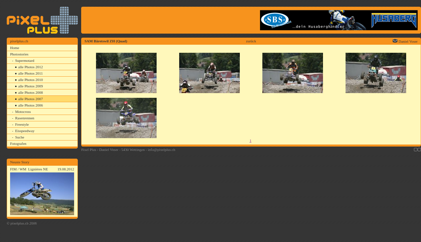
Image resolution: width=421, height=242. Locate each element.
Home (14, 48)
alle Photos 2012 (30, 67)
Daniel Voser (408, 41)
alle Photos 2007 (30, 99)
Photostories (19, 54)
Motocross (23, 112)
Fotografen (18, 144)
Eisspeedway (24, 131)
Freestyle (22, 124)
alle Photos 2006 (30, 105)
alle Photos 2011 (30, 73)
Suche (19, 137)
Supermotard (24, 60)
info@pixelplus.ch (161, 150)
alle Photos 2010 (30, 80)
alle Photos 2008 (30, 92)
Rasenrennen (24, 118)
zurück (251, 41)
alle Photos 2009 (30, 86)
